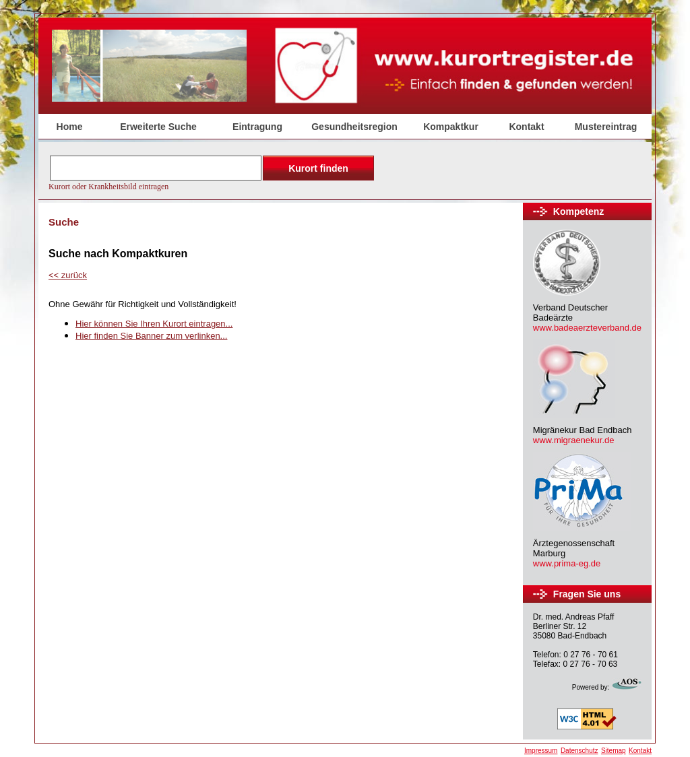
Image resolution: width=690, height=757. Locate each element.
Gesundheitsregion (354, 126)
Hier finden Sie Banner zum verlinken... (151, 336)
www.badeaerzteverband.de (587, 328)
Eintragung (257, 126)
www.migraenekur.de (574, 440)
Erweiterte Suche (158, 126)
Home (70, 126)
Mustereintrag (606, 126)
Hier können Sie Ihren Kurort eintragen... (153, 324)
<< (68, 275)
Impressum (540, 750)
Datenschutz (579, 750)
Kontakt (526, 126)
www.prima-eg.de (566, 563)
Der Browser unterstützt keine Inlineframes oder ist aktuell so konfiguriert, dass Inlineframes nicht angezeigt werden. (213, 171)
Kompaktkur (450, 126)
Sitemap (613, 750)
